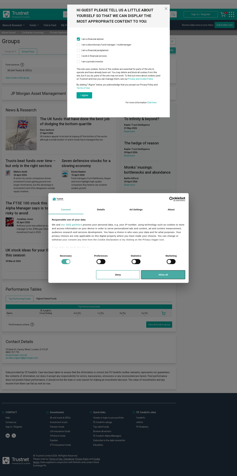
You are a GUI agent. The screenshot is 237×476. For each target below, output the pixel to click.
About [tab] (171, 209)
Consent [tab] (66, 209)
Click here (152, 102)
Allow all (163, 274)
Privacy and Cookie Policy (140, 79)
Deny (118, 274)
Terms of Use (83, 88)
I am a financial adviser (93, 39)
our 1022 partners (71, 224)
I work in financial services (94, 56)
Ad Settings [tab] (136, 209)
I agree (84, 95)
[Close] (166, 8)
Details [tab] (101, 209)
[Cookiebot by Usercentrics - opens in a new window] (171, 199)
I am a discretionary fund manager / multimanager (106, 44)
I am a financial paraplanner (95, 50)
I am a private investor (92, 61)
